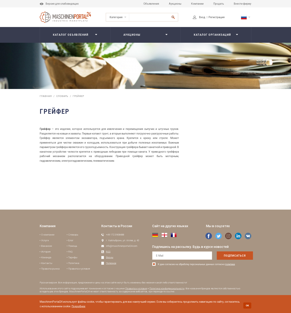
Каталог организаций (212, 34)
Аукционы (175, 3)
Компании (197, 3)
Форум (109, 257)
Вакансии (46, 246)
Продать (218, 3)
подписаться (227, 255)
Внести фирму (242, 3)
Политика (73, 263)
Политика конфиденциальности (166, 288)
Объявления (151, 3)
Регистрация (217, 17)
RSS (108, 251)
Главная (46, 96)
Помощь (72, 246)
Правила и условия (79, 268)
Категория (116, 17)
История (45, 251)
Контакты (46, 263)
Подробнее (78, 306)
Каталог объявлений (70, 34)
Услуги (45, 240)
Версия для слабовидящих (59, 3)
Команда (46, 257)
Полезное (111, 263)
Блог (70, 240)
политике (230, 264)
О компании (47, 234)
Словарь (62, 96)
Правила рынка (50, 268)
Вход (199, 17)
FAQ (70, 251)
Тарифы (72, 257)
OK (247, 305)
